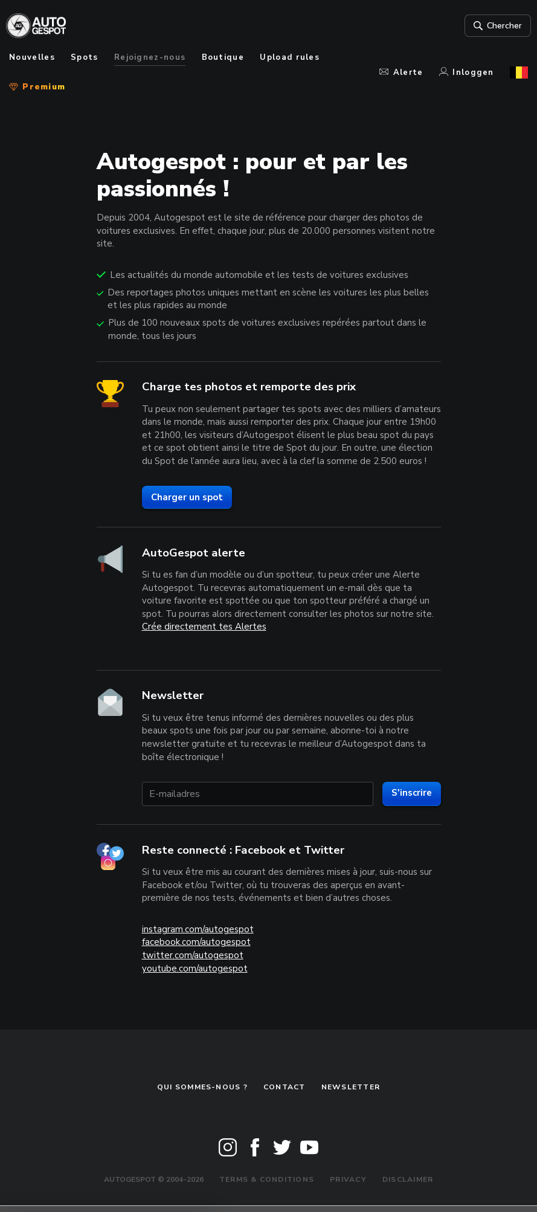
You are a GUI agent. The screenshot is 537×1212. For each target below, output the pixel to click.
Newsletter (350, 1087)
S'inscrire (411, 793)
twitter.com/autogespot (192, 955)
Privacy (348, 1179)
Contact (284, 1087)
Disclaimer (407, 1179)
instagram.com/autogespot (198, 929)
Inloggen (466, 72)
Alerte (401, 72)
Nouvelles (32, 57)
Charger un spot (187, 497)
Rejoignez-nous (149, 57)
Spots (84, 57)
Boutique (223, 57)
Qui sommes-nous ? (202, 1087)
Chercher (492, 26)
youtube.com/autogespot (195, 968)
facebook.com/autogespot (196, 942)
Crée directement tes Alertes (204, 627)
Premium (37, 87)
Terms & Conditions (266, 1179)
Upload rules (290, 57)
